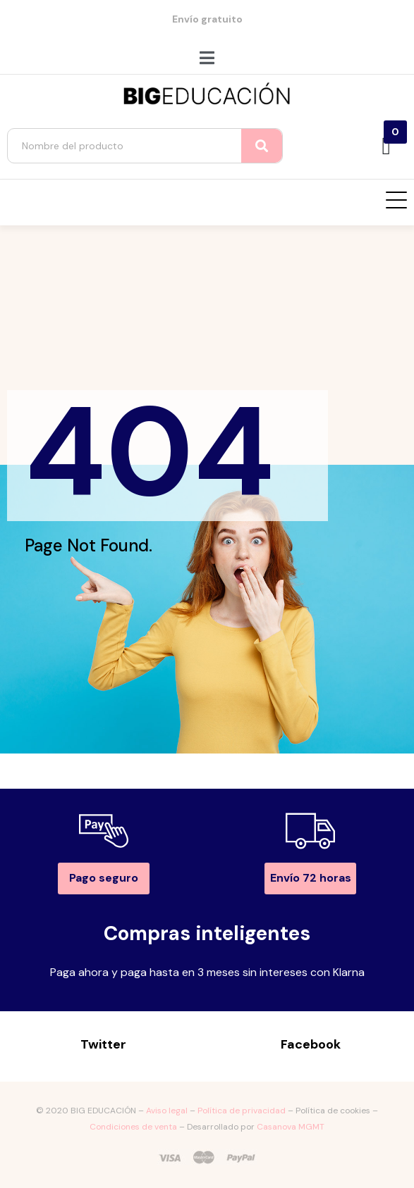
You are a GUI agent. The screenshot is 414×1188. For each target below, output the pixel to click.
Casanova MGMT (290, 1126)
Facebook (311, 1044)
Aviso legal (167, 1110)
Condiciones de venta (133, 1126)
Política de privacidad (241, 1110)
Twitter (103, 1044)
